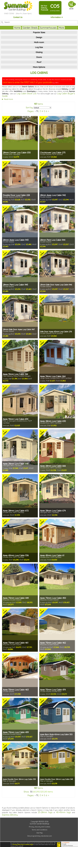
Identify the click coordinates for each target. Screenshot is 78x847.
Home (10, 27)
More (68, 27)
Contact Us (17, 17)
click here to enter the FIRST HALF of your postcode (27, 82)
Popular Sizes (39, 32)
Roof (39, 62)
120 (41, 791)
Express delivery (10, 814)
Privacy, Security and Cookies (39, 827)
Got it (58, 844)
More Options (39, 67)
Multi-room (39, 42)
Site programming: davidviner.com (39, 836)
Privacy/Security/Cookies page (22, 844)
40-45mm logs (63, 812)
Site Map (39, 833)
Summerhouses (41, 27)
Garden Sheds (22, 27)
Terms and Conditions (39, 830)
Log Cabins (58, 27)
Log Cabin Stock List (26, 93)
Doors (39, 57)
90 (38, 791)
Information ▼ (57, 17)
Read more (8, 99)
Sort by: (29, 107)
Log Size (39, 47)
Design (39, 37)
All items (49, 791)
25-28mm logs (45, 812)
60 (34, 791)
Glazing (39, 52)
